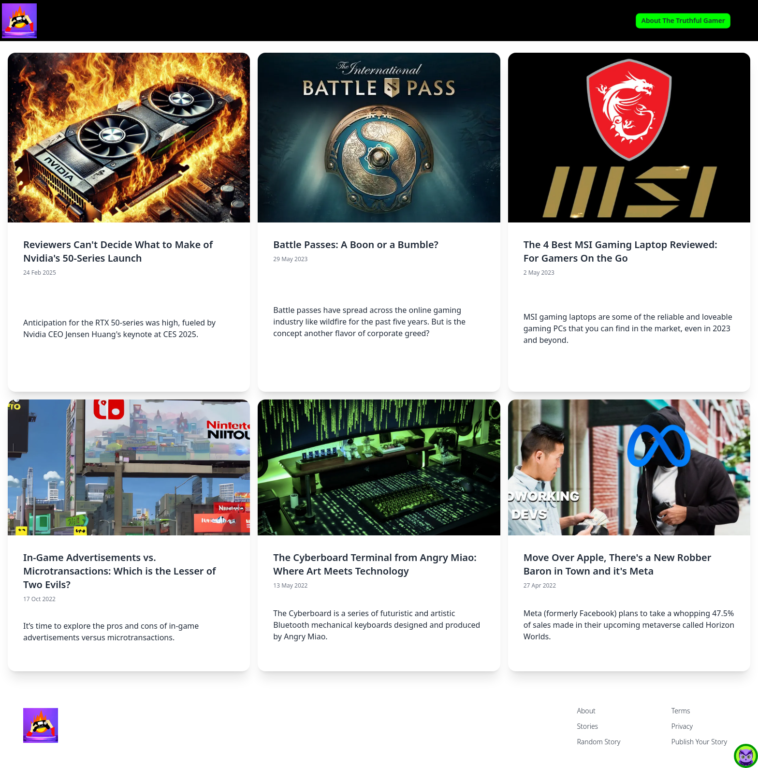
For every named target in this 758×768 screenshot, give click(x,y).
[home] (132, 20)
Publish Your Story (699, 741)
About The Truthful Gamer (683, 20)
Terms (680, 710)
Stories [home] (587, 726)
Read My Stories (378, 20)
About (586, 710)
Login (746, 20)
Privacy (682, 726)
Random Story (598, 741)
